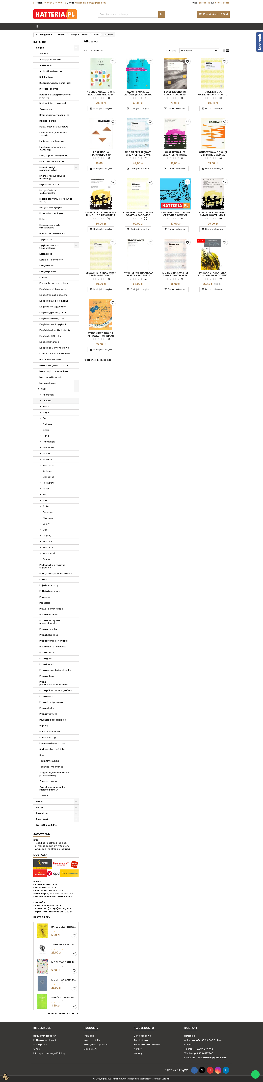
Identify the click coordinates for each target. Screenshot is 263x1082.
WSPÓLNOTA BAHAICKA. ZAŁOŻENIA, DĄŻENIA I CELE (64, 997)
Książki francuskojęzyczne (53, 295)
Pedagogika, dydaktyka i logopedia (52, 566)
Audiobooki (45, 65)
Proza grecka (46, 658)
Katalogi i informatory (51, 259)
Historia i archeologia (51, 213)
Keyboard (48, 447)
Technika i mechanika (51, 766)
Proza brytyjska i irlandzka (53, 640)
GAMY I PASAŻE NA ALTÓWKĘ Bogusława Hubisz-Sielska (138, 94)
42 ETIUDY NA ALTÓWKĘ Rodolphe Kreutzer (101, 93)
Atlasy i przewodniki (50, 59)
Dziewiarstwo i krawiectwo (53, 126)
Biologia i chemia (48, 88)
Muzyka (40, 807)
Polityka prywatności (44, 1040)
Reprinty (43, 725)
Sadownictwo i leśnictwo (52, 749)
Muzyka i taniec (47, 383)
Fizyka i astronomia (49, 184)
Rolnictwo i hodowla (50, 731)
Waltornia (48, 541)
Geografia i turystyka (50, 207)
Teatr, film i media (49, 760)
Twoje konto (144, 1028)
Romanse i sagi (47, 737)
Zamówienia (141, 1040)
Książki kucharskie (49, 342)
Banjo (46, 406)
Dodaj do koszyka (101, 108)
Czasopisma (46, 109)
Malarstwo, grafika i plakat (53, 365)
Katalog (39, 42)
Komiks (43, 277)
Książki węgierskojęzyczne (53, 312)
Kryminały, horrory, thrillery (53, 283)
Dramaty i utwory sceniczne (54, 115)
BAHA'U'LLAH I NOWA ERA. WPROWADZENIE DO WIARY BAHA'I (64, 927)
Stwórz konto (222, 2)
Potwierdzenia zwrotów (147, 1044)
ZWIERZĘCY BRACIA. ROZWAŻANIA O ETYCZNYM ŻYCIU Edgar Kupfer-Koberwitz (64, 944)
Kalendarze (45, 253)
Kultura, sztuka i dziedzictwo (54, 353)
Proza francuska (48, 652)
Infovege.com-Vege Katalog (49, 1053)
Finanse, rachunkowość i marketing (52, 177)
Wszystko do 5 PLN (46, 825)
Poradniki (44, 597)
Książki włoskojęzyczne (51, 318)
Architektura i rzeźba (50, 71)
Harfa (46, 435)
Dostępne (199, 51)
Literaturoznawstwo (50, 359)
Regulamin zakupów (44, 1035)
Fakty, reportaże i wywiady (53, 155)
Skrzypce (48, 518)
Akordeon (48, 394)
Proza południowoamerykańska (53, 683)
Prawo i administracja (51, 608)
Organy (47, 535)
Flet (44, 418)
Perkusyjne (49, 482)
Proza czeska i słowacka (52, 646)
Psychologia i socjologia (52, 719)
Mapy (39, 801)
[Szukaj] (131, 14)
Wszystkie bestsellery (63, 1013)
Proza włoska (46, 708)
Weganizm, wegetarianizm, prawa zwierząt (54, 774)
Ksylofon (47, 471)
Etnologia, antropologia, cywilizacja (52, 148)
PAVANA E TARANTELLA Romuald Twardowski (212, 274)
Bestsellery (41, 917)
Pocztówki (42, 819)
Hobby (43, 219)
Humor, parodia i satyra (52, 233)
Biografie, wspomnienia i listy (55, 83)
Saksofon (48, 512)
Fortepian (48, 424)
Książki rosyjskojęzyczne (52, 306)
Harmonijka (49, 441)
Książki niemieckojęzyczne (53, 300)
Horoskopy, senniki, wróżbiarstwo (49, 226)
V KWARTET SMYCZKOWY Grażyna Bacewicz (175, 214)
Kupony (138, 1053)
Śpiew (46, 523)
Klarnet (46, 453)
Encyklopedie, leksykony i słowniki (53, 134)
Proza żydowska (48, 714)
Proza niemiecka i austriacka (55, 670)
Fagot (46, 412)
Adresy (138, 1048)
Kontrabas (48, 465)
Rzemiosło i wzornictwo (52, 743)
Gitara (46, 430)
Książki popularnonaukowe (54, 347)
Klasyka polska (47, 271)
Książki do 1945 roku (50, 336)
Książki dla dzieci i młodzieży (54, 330)
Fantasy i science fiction (52, 161)
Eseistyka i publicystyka (52, 141)
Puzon (46, 488)
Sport (42, 755)
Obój (45, 529)
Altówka (47, 400)
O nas (36, 1048)
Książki (40, 47)
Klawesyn (48, 459)
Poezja (43, 579)
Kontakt (190, 1028)
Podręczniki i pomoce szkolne (55, 573)
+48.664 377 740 (53, 2)
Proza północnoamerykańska (55, 690)
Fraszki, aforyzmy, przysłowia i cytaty (55, 200)
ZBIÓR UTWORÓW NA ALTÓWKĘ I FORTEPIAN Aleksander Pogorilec (100, 335)
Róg (45, 494)
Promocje (89, 1035)
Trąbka (46, 506)
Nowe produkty (92, 1040)
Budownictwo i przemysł (52, 103)
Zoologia (44, 795)
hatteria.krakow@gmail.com (90, 2)
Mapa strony (90, 1048)
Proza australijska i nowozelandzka (49, 622)
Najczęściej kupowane (96, 1044)
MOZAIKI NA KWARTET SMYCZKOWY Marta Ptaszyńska (175, 275)
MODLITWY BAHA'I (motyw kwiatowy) (64, 962)
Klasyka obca (46, 265)
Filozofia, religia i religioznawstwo (48, 169)
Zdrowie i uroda (48, 781)
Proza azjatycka (48, 629)
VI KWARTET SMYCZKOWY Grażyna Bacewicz (101, 274)
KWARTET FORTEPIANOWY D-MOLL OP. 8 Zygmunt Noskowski (100, 215)
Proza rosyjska (47, 696)
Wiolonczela (49, 553)
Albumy (43, 53)
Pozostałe (44, 602)
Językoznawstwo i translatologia (49, 247)
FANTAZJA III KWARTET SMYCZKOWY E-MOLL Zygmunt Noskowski (212, 215)
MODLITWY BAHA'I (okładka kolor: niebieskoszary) (64, 979)
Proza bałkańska (48, 635)
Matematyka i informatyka (53, 371)
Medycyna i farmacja (50, 377)
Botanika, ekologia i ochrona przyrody (55, 96)
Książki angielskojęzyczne (53, 289)
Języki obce (45, 239)
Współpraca (40, 1044)
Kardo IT (166, 1078)
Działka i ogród (47, 120)
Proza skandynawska (51, 702)
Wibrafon (48, 547)
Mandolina (48, 477)
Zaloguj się (204, 2)
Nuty (43, 388)
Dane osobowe (142, 1035)
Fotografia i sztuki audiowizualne (48, 192)
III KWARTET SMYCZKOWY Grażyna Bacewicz (138, 214)
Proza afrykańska (48, 614)
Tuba (45, 500)
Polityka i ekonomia (50, 591)
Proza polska (46, 676)
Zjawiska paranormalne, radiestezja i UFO (52, 788)
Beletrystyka (46, 77)
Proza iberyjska (47, 664)
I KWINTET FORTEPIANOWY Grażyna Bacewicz (138, 274)
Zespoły (47, 559)
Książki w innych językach (53, 324)
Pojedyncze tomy (48, 585)
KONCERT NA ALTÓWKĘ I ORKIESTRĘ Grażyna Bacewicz (213, 154)
